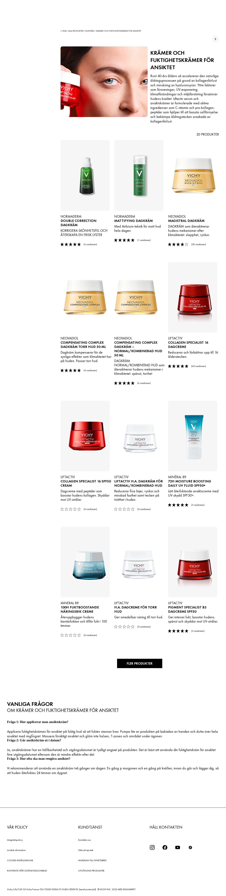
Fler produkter (140, 663)
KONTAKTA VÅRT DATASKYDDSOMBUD (27, 870)
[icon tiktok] (190, 847)
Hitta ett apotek (85, 849)
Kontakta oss (84, 839)
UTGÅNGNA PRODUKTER (91, 870)
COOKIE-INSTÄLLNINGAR (20, 860)
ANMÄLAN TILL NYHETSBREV (92, 860)
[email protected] (87, 889)
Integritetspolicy (15, 839)
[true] (215, 39)
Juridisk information (16, 849)
